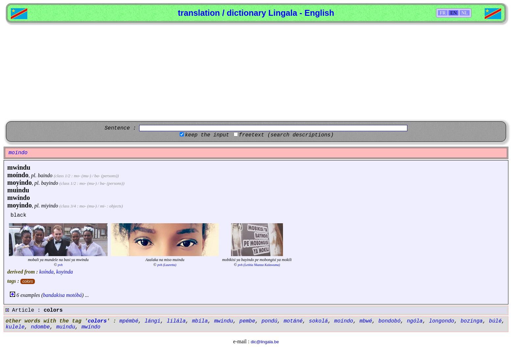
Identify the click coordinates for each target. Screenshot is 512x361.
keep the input (207, 135)
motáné (293, 321)
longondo (441, 321)
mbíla (200, 321)
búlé (495, 321)
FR (443, 12)
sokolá (318, 321)
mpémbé (129, 321)
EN (453, 12)
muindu (18, 190)
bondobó (389, 321)
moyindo (19, 182)
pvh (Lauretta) (166, 265)
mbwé (365, 321)
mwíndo (18, 197)
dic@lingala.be (265, 341)
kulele (15, 327)
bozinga (472, 321)
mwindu (18, 167)
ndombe (40, 327)
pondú (269, 321)
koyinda (64, 272)
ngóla (414, 321)
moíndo (17, 175)
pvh (60, 265)
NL (464, 12)
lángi (152, 321)
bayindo (49, 183)
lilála (176, 321)
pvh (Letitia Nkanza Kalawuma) (259, 265)
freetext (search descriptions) (286, 135)
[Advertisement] (256, 72)
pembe (247, 321)
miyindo (49, 205)
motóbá (74, 295)
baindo (45, 175)
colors (27, 281)
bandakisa (54, 295)
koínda (46, 272)
